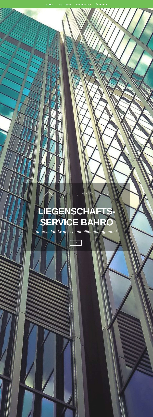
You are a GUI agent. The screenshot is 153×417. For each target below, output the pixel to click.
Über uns (101, 4)
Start (49, 4)
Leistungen (65, 4)
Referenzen (83, 4)
